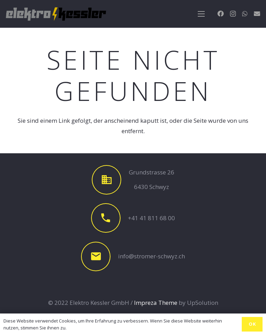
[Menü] (201, 14)
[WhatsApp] (245, 13)
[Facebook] (221, 13)
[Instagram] (233, 13)
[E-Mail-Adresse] (257, 13)
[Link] (56, 14)
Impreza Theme (155, 303)
